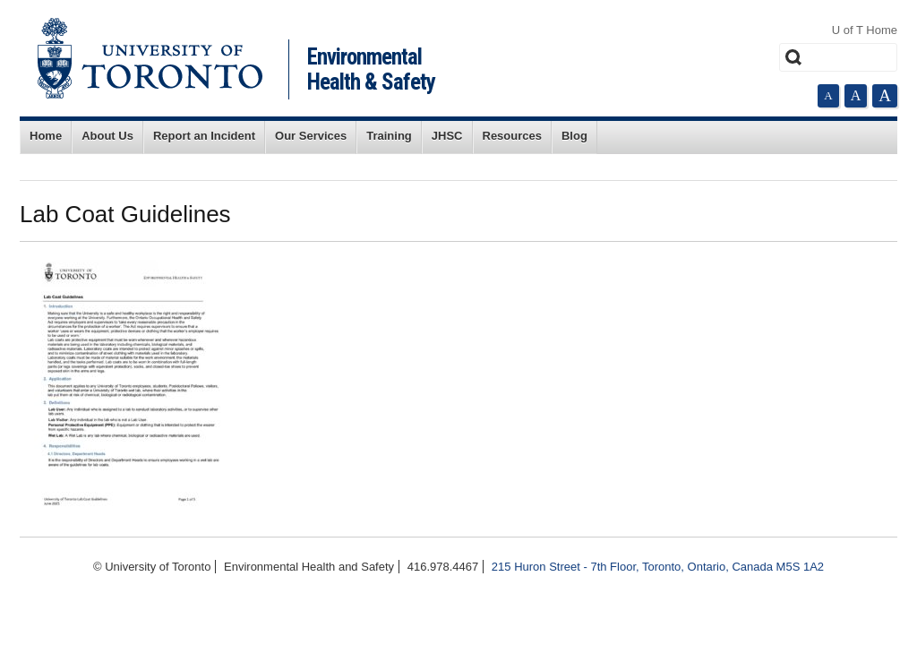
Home (46, 135)
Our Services (311, 135)
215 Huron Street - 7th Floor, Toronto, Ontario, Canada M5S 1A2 (658, 566)
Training (389, 135)
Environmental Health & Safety (371, 69)
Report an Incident (204, 135)
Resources (512, 135)
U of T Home (864, 30)
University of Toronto (150, 58)
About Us (107, 135)
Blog (574, 135)
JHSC (447, 135)
